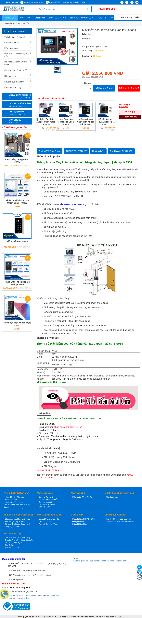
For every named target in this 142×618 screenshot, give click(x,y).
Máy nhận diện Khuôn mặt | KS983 (17, 323)
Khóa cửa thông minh (14, 502)
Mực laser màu (112, 497)
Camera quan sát (11, 43)
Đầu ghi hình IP (78, 521)
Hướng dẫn (98, 151)
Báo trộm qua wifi (12, 548)
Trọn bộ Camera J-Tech (48, 524)
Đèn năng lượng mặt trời (15, 521)
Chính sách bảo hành (34, 596)
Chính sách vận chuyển (17, 598)
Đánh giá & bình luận (121, 151)
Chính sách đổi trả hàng (12, 596)
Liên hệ (102, 18)
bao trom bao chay (98, 561)
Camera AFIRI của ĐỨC (48, 499)
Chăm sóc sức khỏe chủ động (17, 519)
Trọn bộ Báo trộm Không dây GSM (19, 540)
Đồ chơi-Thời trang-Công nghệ (17, 524)
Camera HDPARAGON (48, 504)
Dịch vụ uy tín (57, 18)
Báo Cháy (9, 545)
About (114, 17)
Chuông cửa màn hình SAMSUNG (120, 521)
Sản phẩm (40, 18)
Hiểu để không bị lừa (82, 18)
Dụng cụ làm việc (12, 527)
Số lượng (86, 83)
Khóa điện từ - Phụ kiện (14, 497)
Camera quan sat (80, 561)
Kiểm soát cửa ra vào (17, 241)
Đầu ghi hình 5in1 (79, 524)
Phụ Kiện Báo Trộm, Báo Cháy (17, 538)
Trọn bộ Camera (45, 521)
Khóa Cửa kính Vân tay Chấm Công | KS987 (17, 201)
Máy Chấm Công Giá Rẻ (82, 497)
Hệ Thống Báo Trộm (13, 543)
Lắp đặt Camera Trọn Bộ (49, 519)
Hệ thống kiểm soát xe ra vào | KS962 (66, 121)
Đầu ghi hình (10, 76)
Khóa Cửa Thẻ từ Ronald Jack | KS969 (17, 283)
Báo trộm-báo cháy (12, 87)
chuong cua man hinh (116, 561)
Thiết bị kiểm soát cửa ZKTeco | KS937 (105, 121)
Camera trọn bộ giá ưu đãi (16, 70)
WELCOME (25, 17)
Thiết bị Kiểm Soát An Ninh (16, 37)
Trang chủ (10, 18)
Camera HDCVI (45, 507)
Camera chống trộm (47, 502)
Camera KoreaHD (46, 497)
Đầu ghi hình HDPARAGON (83, 519)
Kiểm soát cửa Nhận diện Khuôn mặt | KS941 (85, 121)
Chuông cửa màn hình (14, 82)
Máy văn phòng (11, 48)
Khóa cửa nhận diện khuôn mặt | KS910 (46, 121)
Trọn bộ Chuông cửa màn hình (118, 519)
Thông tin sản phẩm (49, 151)
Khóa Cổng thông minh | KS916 (17, 160)
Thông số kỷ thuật (76, 151)
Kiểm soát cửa (11, 500)
